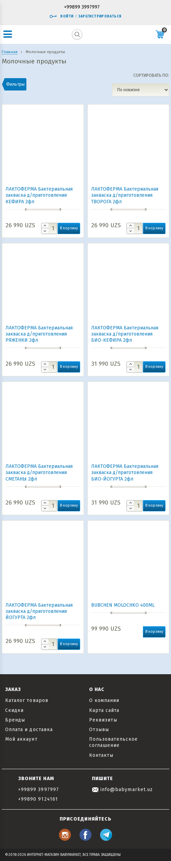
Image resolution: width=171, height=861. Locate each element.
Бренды (15, 720)
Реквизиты (103, 720)
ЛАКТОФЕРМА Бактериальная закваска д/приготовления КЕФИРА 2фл (39, 195)
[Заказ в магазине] (140, 89)
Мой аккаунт (21, 739)
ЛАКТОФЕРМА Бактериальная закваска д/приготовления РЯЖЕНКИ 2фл (39, 334)
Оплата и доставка (29, 729)
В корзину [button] (69, 228)
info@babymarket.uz (122, 789)
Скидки (14, 710)
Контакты (101, 755)
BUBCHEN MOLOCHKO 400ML (123, 605)
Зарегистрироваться (99, 16)
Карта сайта (104, 710)
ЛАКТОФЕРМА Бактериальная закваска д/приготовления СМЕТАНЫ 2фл (39, 472)
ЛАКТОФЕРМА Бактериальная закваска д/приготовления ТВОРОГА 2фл (124, 195)
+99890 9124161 (38, 799)
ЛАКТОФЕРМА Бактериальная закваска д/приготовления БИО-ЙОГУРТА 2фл (124, 472)
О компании (104, 700)
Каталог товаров (26, 700)
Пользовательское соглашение (113, 742)
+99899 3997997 (82, 7)
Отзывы (99, 729)
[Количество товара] (49, 228)
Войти (61, 16)
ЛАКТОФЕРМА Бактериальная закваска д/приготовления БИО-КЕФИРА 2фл (124, 334)
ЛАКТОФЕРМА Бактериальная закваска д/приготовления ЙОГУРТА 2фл (39, 611)
